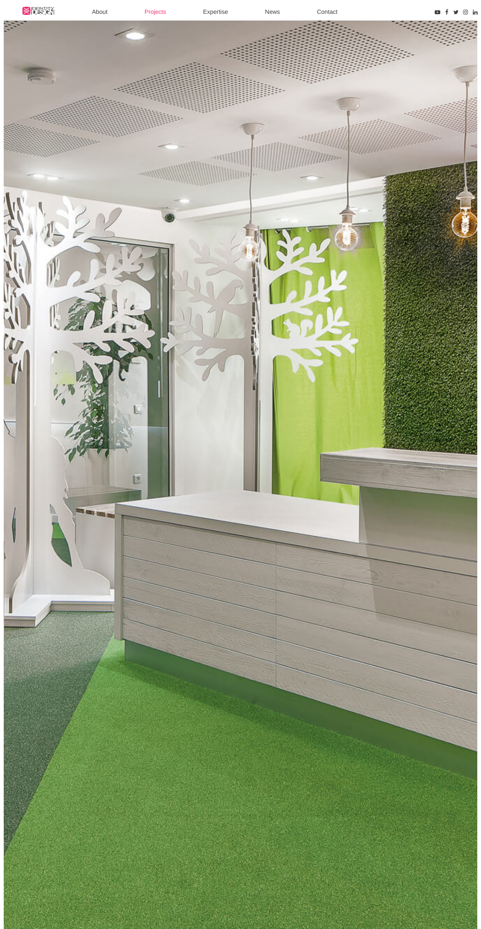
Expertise (215, 12)
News (272, 12)
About (100, 12)
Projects (155, 12)
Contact (327, 12)
